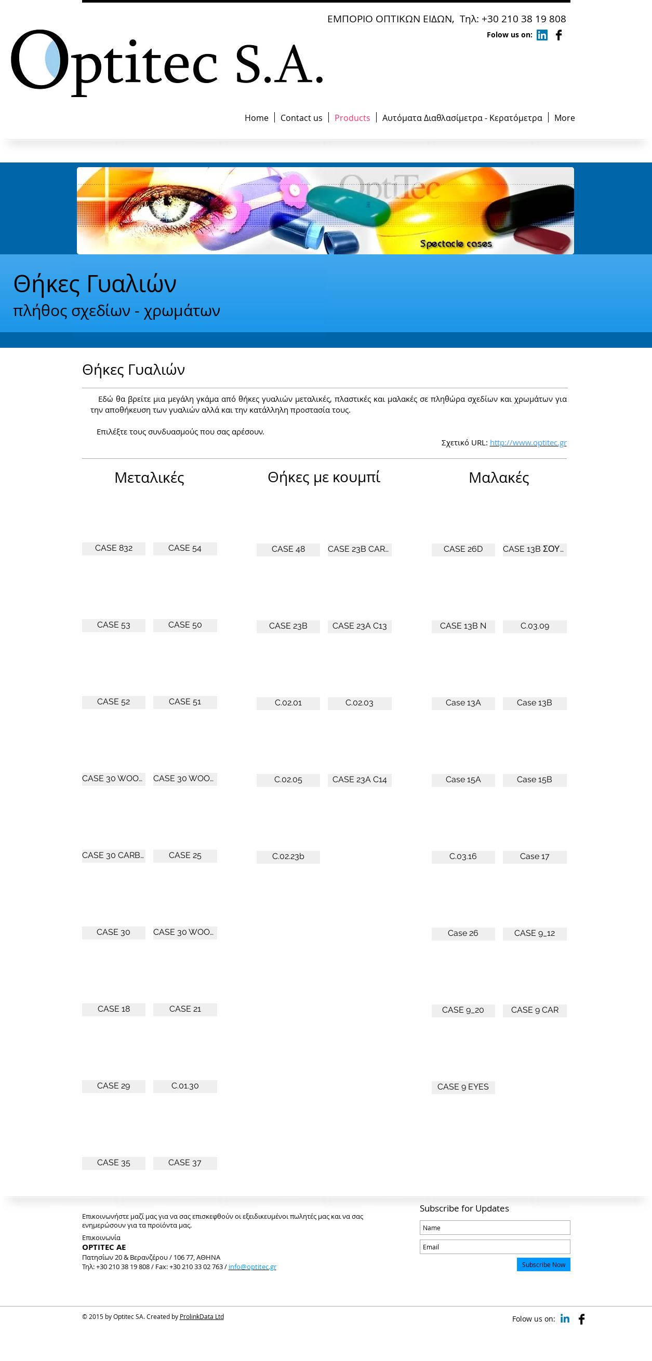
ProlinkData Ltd (202, 1316)
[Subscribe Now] (543, 1264)
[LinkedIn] (542, 35)
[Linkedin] (565, 1319)
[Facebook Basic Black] (558, 35)
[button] (114, 520)
